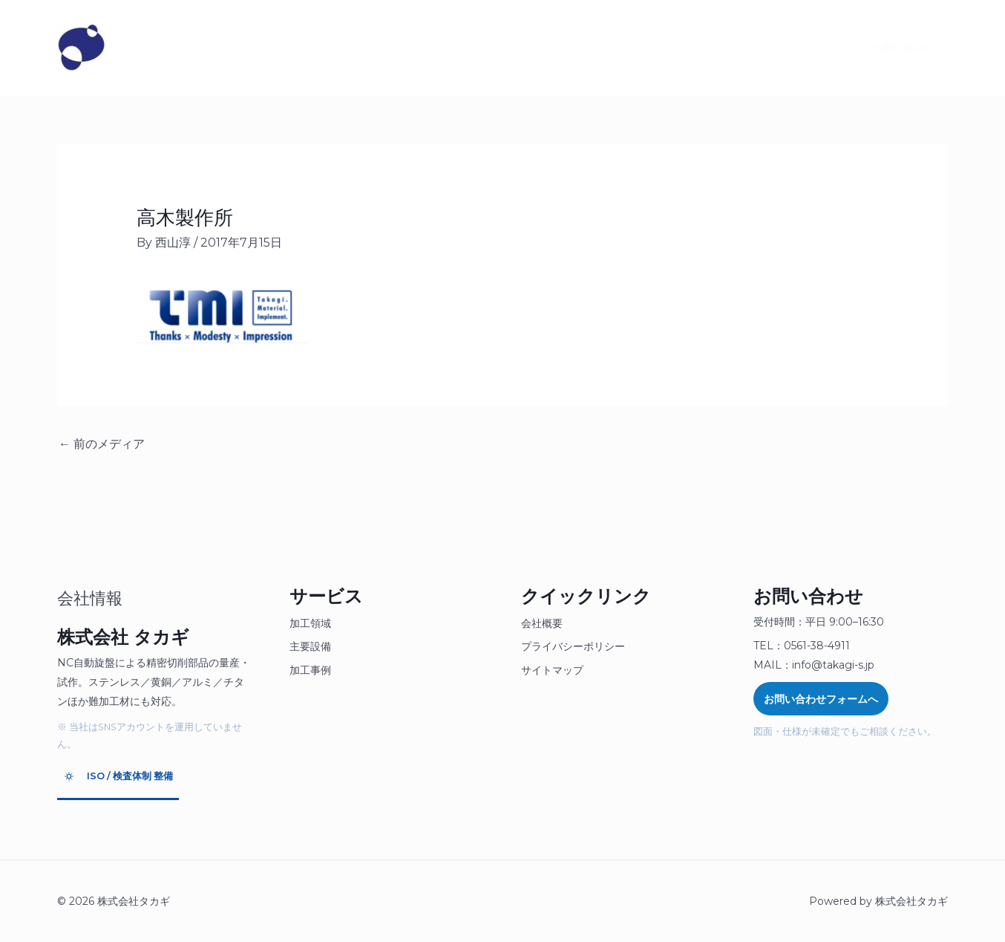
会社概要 (542, 623)
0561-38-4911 (817, 645)
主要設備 (310, 646)
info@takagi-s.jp (833, 665)
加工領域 (310, 623)
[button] (894, 47)
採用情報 (411, 47)
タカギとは (163, 47)
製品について (252, 47)
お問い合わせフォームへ (821, 699)
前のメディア (102, 444)
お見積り (337, 47)
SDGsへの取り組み (510, 47)
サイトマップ (552, 670)
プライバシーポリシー (573, 646)
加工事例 (310, 670)
